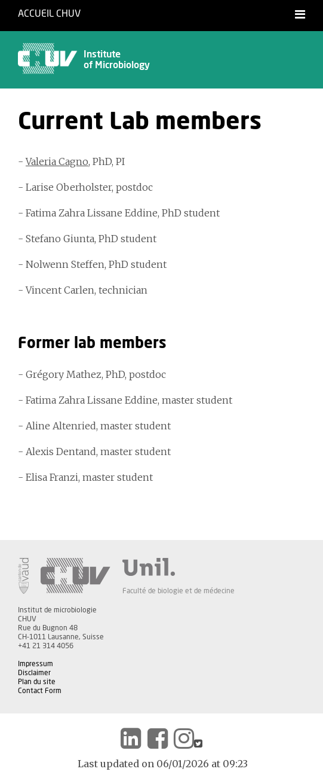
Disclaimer (34, 672)
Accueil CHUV (49, 14)
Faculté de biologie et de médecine (178, 590)
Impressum (35, 663)
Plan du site (37, 681)
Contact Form (39, 690)
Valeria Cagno (57, 161)
